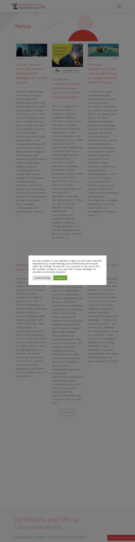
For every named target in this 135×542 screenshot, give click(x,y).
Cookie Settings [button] (42, 278)
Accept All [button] (60, 278)
